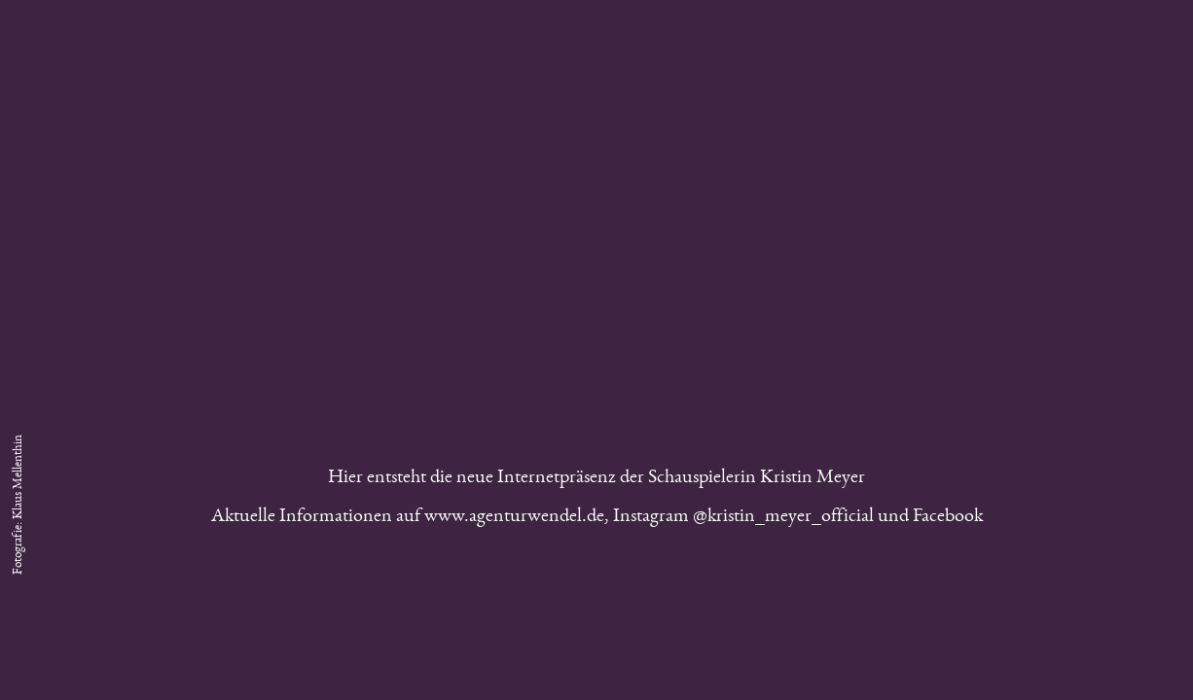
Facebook (948, 519)
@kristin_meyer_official (783, 519)
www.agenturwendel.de (514, 519)
